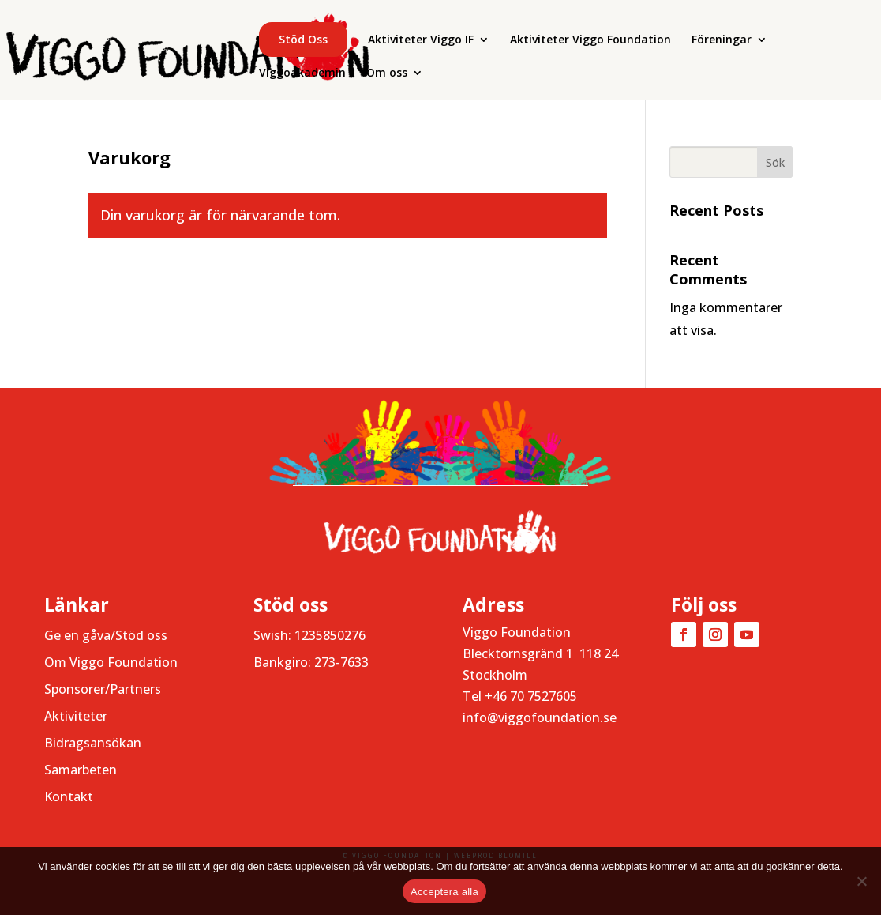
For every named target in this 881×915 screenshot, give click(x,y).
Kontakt (68, 796)
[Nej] (861, 881)
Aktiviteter (75, 716)
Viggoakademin (302, 73)
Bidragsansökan (92, 742)
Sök (775, 162)
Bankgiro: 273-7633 (311, 662)
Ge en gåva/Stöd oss (105, 635)
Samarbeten (80, 769)
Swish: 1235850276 (309, 635)
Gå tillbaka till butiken (192, 285)
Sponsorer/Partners (102, 689)
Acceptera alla (444, 892)
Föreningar (722, 40)
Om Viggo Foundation (111, 662)
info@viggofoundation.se (540, 717)
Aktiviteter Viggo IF (421, 40)
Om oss (386, 73)
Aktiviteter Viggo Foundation (590, 40)
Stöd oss (303, 39)
